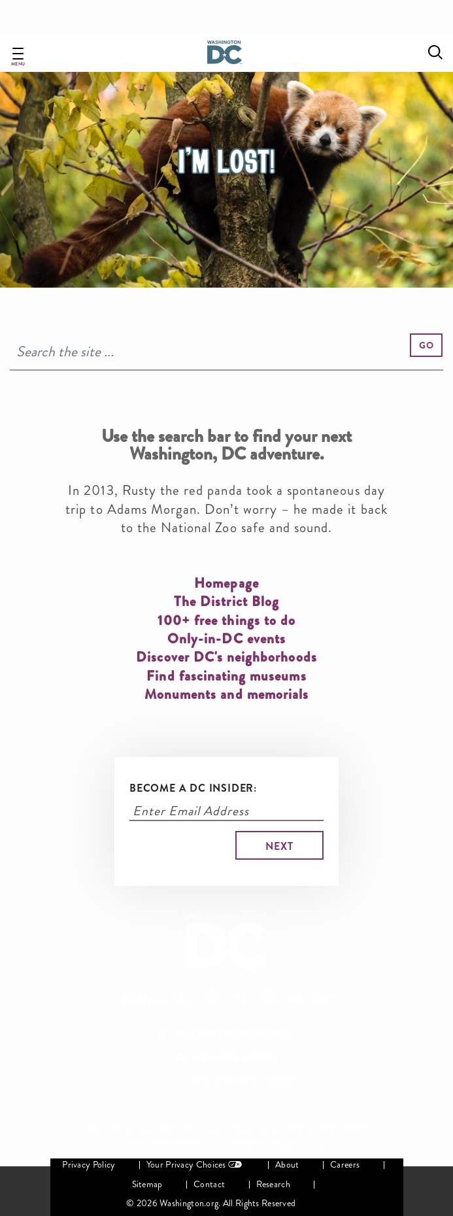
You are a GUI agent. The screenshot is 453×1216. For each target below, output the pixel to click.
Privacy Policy (88, 1164)
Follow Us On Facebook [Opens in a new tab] (214, 998)
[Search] (226, 352)
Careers (345, 1164)
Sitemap (147, 1184)
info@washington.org (275, 1144)
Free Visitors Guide (234, 1034)
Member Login (234, 1058)
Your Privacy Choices (186, 1164)
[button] (426, 345)
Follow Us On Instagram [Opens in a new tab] (268, 998)
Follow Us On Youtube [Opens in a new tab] (294, 998)
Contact (209, 1184)
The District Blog (243, 1081)
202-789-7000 (166, 1144)
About (287, 1164)
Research (273, 1184)
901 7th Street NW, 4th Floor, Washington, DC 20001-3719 (226, 1129)
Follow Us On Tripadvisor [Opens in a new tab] (323, 998)
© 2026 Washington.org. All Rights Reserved (210, 1203)
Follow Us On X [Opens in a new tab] (241, 999)
